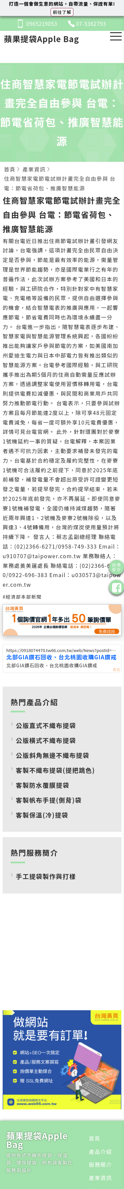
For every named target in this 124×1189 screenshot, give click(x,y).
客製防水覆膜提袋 (42, 784)
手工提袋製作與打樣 (46, 876)
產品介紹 (100, 1152)
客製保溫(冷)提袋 (42, 814)
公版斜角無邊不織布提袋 (52, 755)
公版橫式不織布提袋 (46, 740)
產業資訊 (100, 1178)
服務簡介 (100, 1164)
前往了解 (62, 12)
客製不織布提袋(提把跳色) (55, 769)
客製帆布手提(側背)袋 (49, 799)
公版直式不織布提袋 (46, 725)
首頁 (95, 1138)
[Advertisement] (62, 956)
